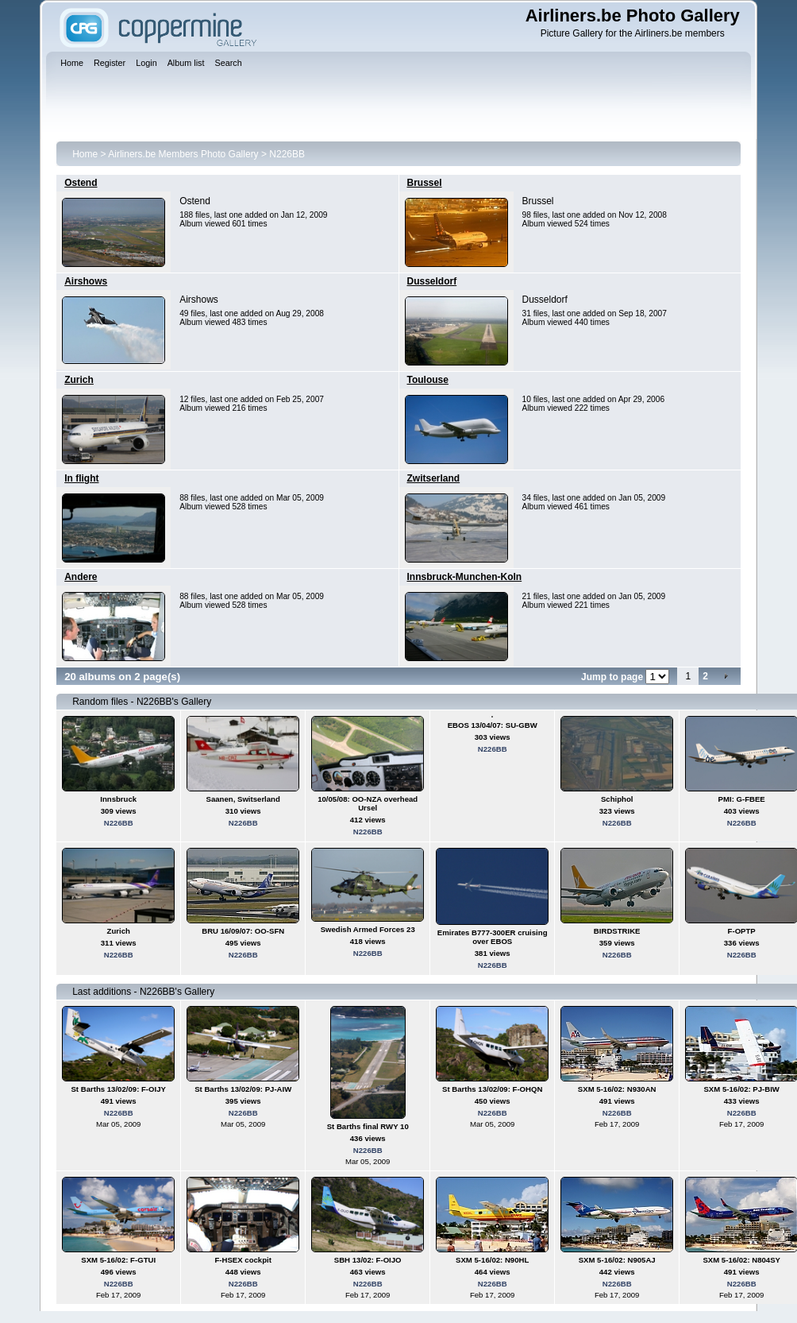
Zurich (79, 379)
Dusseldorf (432, 281)
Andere (80, 576)
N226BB (287, 154)
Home (85, 154)
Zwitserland (433, 478)
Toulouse (428, 379)
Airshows (85, 281)
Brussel (424, 182)
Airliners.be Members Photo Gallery (183, 154)
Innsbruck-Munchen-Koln (464, 576)
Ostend (80, 182)
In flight (81, 478)
